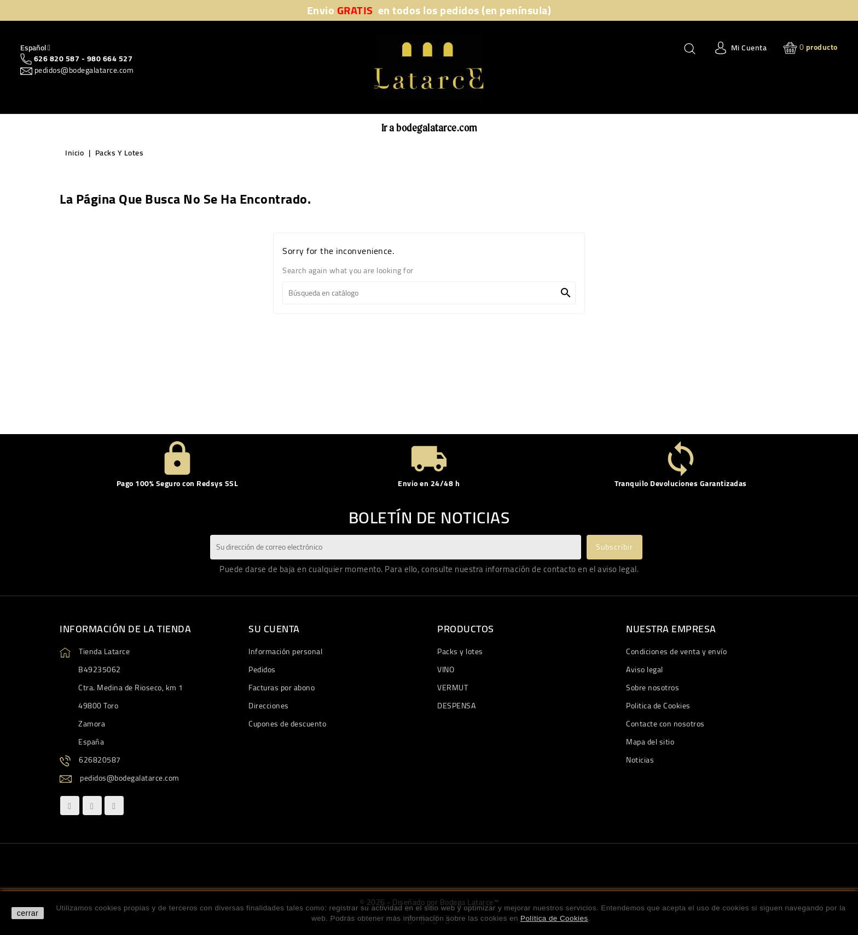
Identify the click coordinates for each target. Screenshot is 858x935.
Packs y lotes (460, 651)
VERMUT (452, 687)
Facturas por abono (281, 687)
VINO (445, 669)
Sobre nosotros (652, 687)
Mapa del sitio (650, 742)
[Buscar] (429, 292)
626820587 (100, 760)
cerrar (28, 913)
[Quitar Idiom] (35, 47)
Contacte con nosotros (665, 724)
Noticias (640, 760)
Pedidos (262, 669)
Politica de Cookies (658, 706)
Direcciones (268, 706)
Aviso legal (644, 669)
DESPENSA (456, 706)
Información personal (285, 651)
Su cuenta (274, 629)
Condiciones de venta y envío (676, 651)
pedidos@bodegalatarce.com (83, 70)
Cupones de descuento (287, 724)
